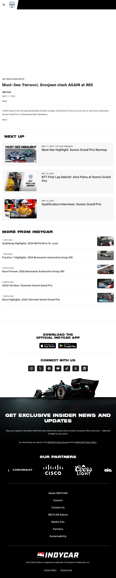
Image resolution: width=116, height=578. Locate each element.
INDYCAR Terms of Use (57, 442)
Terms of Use (66, 570)
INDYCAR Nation (58, 514)
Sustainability (58, 536)
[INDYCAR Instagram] (31, 368)
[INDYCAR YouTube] (58, 368)
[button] (8, 470)
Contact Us (58, 507)
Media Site (58, 521)
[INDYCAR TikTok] (67, 368)
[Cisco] (53, 470)
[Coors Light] (83, 470)
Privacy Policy (50, 570)
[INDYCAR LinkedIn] (84, 368)
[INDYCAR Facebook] (49, 368)
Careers (58, 500)
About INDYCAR (58, 493)
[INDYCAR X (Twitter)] (40, 368)
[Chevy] (22, 470)
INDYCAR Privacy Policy (85, 442)
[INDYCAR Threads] (75, 368)
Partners (58, 529)
